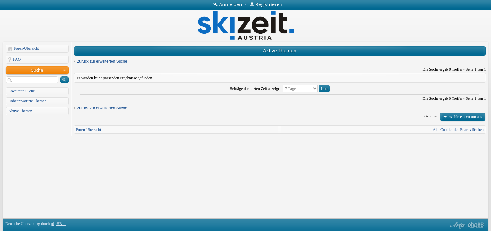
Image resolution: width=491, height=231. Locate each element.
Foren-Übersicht (26, 48)
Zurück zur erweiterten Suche (102, 61)
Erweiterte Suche (21, 91)
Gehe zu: (431, 116)
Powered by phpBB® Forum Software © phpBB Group (476, 225)
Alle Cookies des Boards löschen (458, 129)
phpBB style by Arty (456, 225)
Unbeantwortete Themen (27, 101)
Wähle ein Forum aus (465, 117)
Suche (37, 70)
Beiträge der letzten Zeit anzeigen (280, 88)
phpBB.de (58, 223)
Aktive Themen (20, 111)
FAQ (17, 59)
